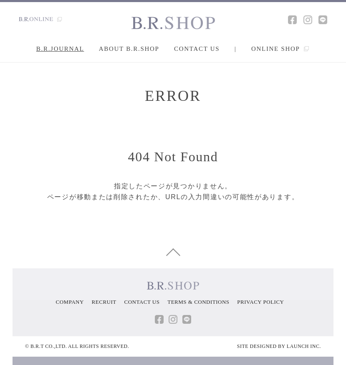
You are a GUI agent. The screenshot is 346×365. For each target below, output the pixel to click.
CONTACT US (141, 302)
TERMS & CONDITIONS (198, 302)
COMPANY (70, 302)
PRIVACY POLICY (260, 302)
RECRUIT (104, 302)
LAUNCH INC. (304, 346)
